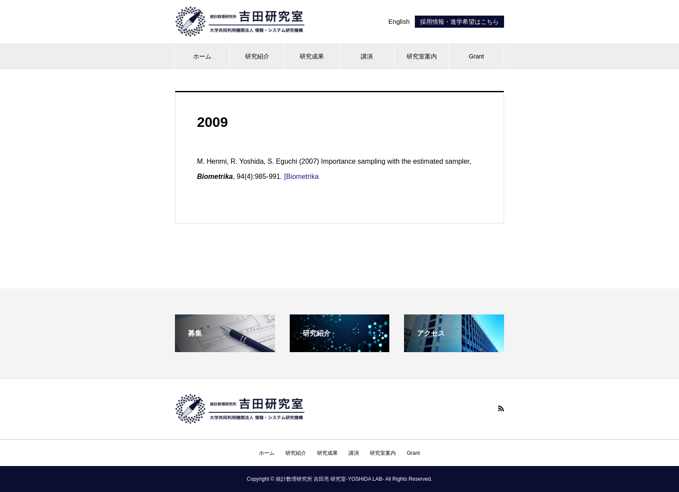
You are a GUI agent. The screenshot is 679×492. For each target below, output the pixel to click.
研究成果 (312, 56)
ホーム (202, 56)
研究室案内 (422, 56)
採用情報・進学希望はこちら (459, 21)
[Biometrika (301, 176)
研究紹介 (257, 56)
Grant (476, 56)
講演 (367, 56)
